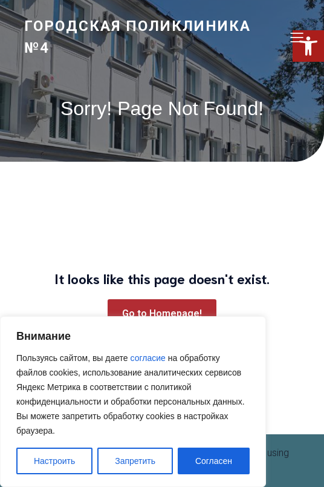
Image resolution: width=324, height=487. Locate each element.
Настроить (54, 461)
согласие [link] (148, 358)
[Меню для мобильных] (297, 37)
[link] (147, 37)
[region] (133, 401)
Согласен (213, 461)
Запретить (135, 461)
